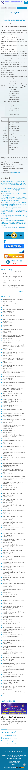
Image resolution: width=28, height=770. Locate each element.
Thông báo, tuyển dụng (22, 7)
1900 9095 (14, 264)
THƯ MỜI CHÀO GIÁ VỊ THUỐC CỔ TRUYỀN (12, 208)
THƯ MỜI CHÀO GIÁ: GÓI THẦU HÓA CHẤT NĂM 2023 (14, 227)
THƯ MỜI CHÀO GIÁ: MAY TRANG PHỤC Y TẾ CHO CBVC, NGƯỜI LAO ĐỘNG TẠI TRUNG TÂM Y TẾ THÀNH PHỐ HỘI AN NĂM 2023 (14, 217)
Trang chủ (4, 7)
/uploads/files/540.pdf (16, 172)
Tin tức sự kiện (12, 7)
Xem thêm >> (22, 291)
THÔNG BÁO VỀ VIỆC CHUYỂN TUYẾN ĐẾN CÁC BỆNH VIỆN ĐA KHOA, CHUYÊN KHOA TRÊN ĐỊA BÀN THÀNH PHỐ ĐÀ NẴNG (14, 212)
